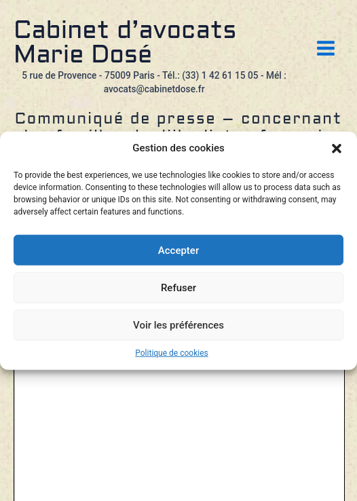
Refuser (178, 287)
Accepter (178, 250)
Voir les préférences (178, 324)
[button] (336, 148)
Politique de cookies (171, 353)
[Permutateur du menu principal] (325, 48)
